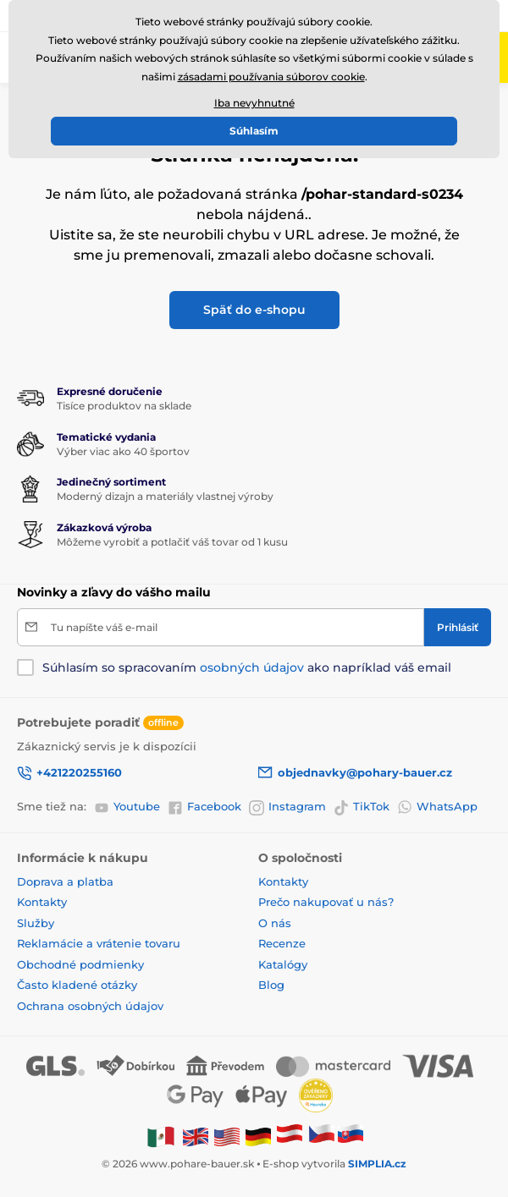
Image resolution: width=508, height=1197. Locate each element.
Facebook (204, 807)
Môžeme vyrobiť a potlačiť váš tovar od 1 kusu (172, 541)
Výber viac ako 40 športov (123, 451)
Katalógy (282, 964)
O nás (274, 923)
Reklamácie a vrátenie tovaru (98, 943)
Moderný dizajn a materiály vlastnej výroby (165, 496)
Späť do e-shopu (254, 309)
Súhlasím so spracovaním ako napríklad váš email (246, 667)
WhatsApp (437, 807)
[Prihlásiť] (457, 627)
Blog (271, 984)
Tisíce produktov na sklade (124, 405)
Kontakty (42, 902)
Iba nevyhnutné (254, 102)
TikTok (361, 807)
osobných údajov (252, 667)
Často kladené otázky (77, 984)
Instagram (287, 807)
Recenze (282, 943)
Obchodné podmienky (80, 964)
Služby (35, 923)
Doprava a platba (65, 881)
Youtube (127, 807)
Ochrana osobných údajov (90, 1006)
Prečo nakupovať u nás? (326, 902)
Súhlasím (254, 130)
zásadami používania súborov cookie (271, 76)
